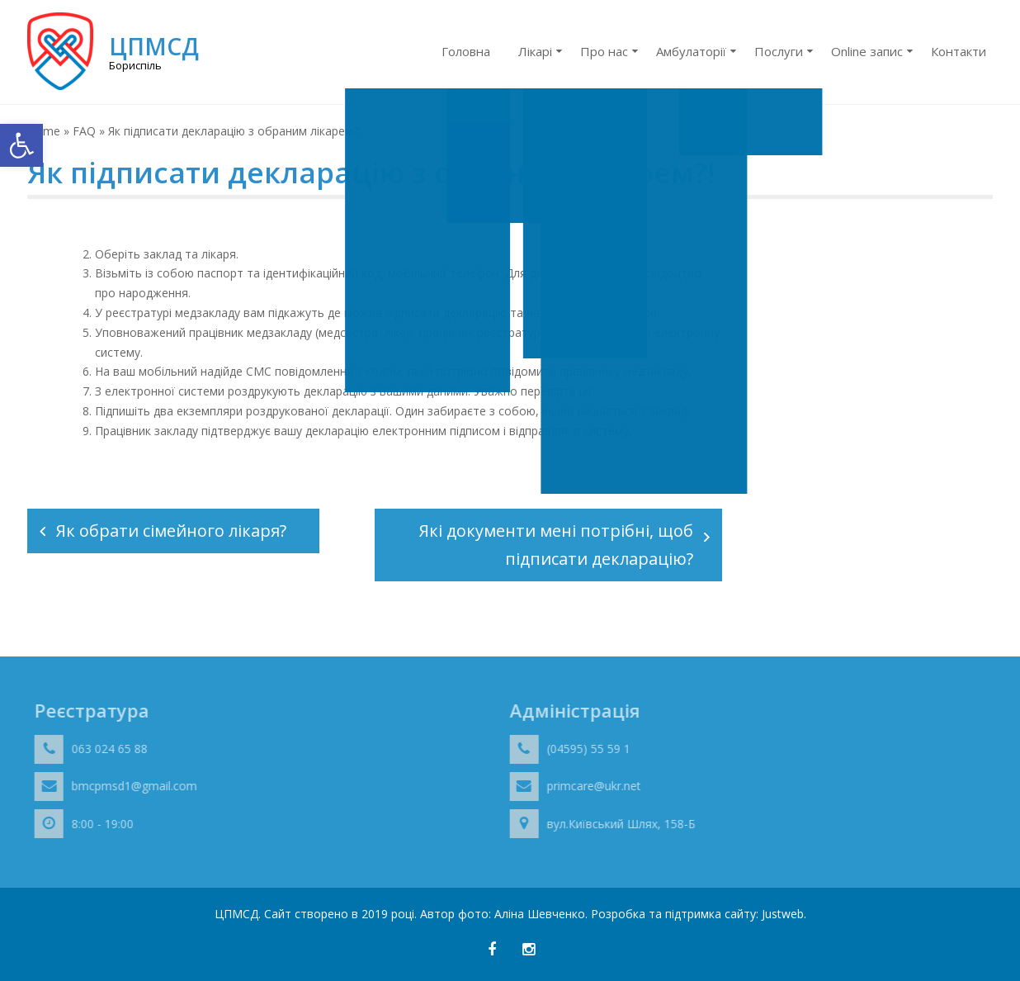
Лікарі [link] (535, 51)
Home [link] (43, 131)
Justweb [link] (783, 914)
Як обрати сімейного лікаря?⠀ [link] (177, 530)
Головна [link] (466, 51)
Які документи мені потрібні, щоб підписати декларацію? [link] (556, 544)
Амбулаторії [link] (691, 51)
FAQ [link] (84, 131)
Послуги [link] (778, 51)
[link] (21, 145)
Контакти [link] (958, 51)
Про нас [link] (604, 51)
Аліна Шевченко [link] (539, 914)
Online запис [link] (867, 51)
